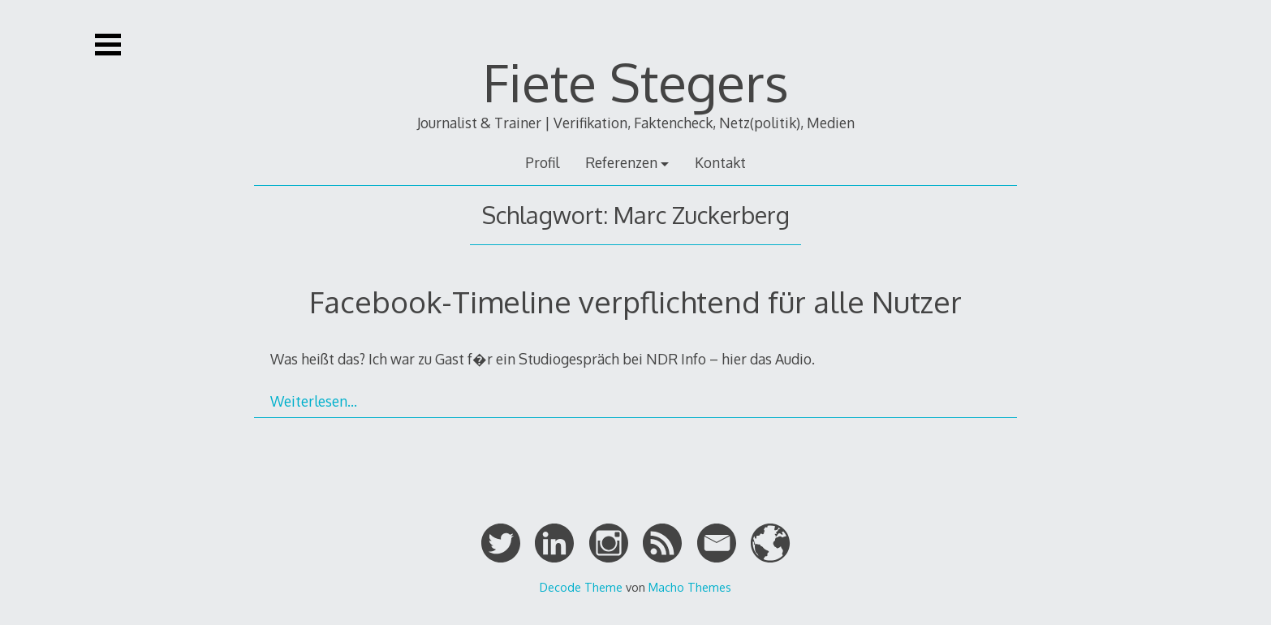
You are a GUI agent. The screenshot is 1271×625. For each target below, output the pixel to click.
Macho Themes (689, 587)
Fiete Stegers (636, 81)
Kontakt (720, 162)
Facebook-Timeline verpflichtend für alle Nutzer (635, 301)
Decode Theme (581, 587)
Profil (542, 162)
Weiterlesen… (313, 401)
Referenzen (621, 162)
